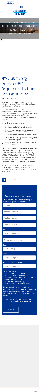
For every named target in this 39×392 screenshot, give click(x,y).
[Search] (10, 7)
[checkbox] (19, 288)
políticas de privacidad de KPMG (18, 311)
